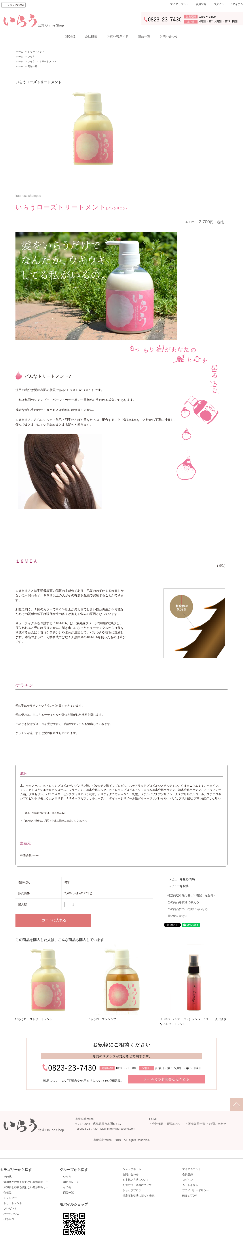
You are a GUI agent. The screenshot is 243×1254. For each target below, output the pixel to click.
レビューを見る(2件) (181, 879)
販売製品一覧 (196, 1123)
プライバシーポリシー (195, 1190)
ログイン (218, 4)
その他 (7, 1176)
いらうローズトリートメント (34, 1019)
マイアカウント (179, 4)
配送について (175, 1123)
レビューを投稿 (178, 886)
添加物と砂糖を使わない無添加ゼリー (26, 1182)
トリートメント (36, 51)
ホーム (19, 51)
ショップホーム (132, 1169)
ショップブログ (132, 1190)
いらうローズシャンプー (103, 1019)
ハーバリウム (11, 1213)
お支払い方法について (136, 1179)
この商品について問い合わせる (187, 909)
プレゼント (10, 1208)
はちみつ (9, 1219)
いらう (31, 56)
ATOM (193, 1195)
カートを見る (190, 1185)
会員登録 (201, 4)
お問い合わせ (217, 1123)
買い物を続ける (177, 916)
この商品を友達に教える (183, 902)
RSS (185, 1195)
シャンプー (10, 1197)
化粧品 (7, 1192)
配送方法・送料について (137, 1185)
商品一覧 (32, 66)
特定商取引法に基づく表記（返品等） (191, 895)
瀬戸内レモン (71, 1182)
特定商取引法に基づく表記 (138, 1195)
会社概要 (157, 1123)
